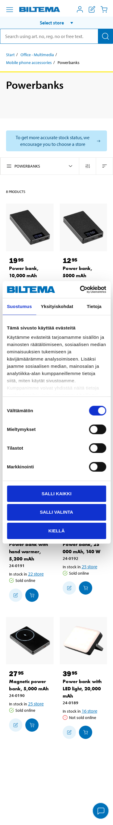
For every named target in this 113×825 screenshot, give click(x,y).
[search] (56, 36)
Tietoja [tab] (94, 306)
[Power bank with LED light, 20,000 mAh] (83, 641)
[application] (101, 811)
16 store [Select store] (89, 711)
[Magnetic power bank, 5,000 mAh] (30, 641)
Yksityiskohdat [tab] (57, 306)
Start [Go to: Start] (10, 54)
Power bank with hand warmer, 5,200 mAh (28, 551)
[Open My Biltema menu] (80, 9)
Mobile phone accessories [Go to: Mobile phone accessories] (29, 62)
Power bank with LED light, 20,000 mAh (82, 688)
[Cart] (104, 9)
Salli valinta (56, 512)
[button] (56, 23)
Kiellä (56, 530)
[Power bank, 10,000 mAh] (30, 227)
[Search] (105, 36)
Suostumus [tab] (19, 306)
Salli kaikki (56, 493)
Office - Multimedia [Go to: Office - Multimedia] (37, 54)
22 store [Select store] (36, 574)
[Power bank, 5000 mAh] (83, 227)
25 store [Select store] (89, 566)
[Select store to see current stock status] (56, 140)
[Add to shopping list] (15, 595)
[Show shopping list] (92, 9)
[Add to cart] (32, 595)
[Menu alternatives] (9, 9)
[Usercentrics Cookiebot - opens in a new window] (80, 290)
